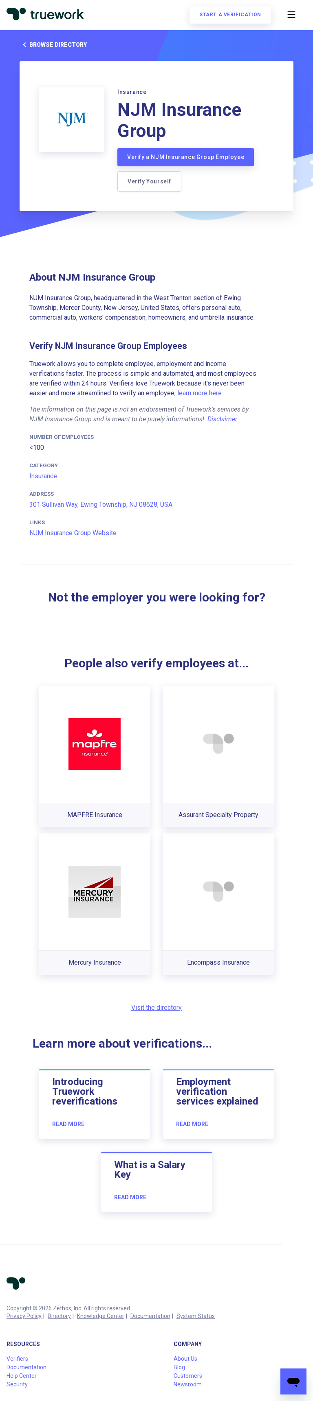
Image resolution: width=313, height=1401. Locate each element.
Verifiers (17, 1358)
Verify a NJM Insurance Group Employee (185, 157)
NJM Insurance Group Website (73, 533)
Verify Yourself (149, 181)
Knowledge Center (100, 1316)
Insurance (43, 476)
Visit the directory (156, 1007)
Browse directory (53, 44)
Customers (188, 1376)
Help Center (22, 1376)
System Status (195, 1316)
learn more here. (200, 393)
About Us (185, 1358)
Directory (59, 1316)
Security (17, 1384)
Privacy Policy (24, 1316)
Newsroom (188, 1384)
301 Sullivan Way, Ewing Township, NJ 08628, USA (100, 504)
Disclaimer (222, 419)
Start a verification (230, 14)
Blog (179, 1367)
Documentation (150, 1316)
